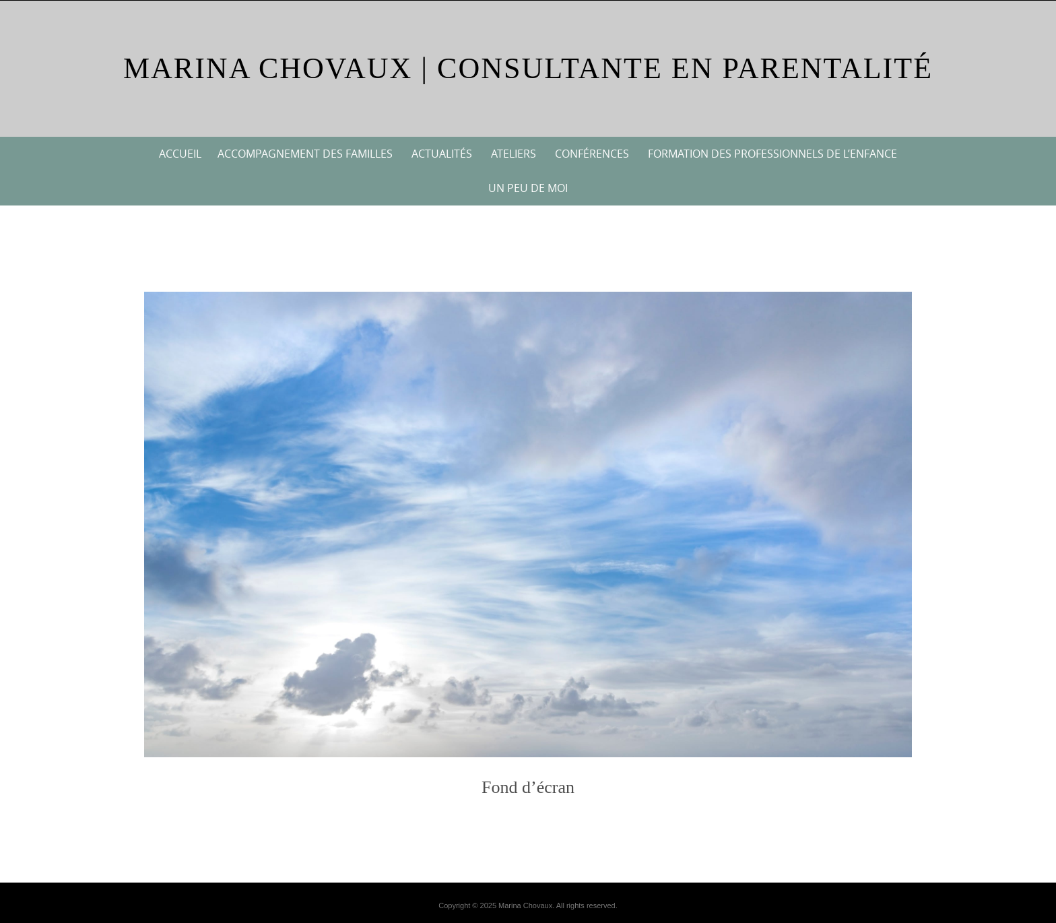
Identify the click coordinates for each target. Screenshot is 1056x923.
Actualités (441, 153)
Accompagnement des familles (305, 153)
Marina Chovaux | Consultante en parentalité (528, 68)
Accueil (180, 153)
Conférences (592, 153)
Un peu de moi (528, 188)
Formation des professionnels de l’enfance (772, 153)
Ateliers (513, 153)
